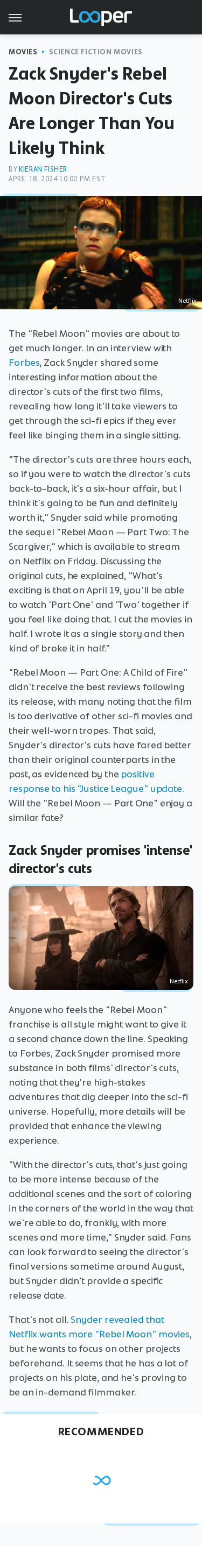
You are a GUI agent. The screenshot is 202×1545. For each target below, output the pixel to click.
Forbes (24, 362)
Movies (23, 51)
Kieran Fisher (43, 169)
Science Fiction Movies (96, 51)
